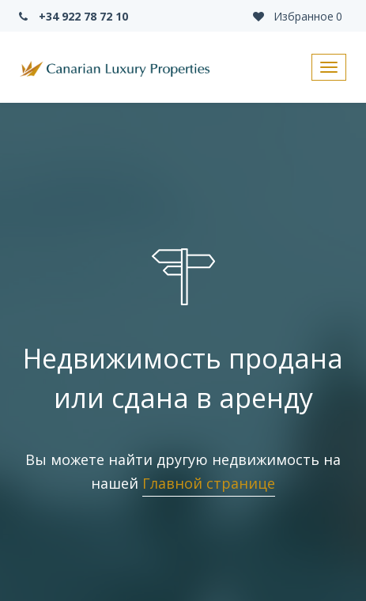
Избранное (296, 16)
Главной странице (208, 483)
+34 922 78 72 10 (72, 16)
